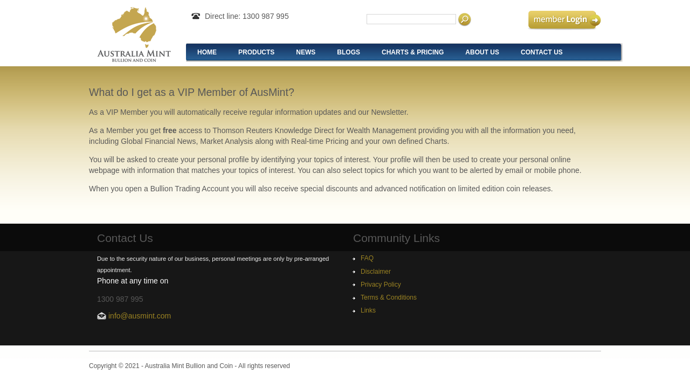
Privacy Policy (381, 284)
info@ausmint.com (139, 316)
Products (256, 52)
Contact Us (542, 52)
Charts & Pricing (413, 52)
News (305, 52)
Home (207, 52)
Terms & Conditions (389, 297)
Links (368, 310)
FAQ (367, 258)
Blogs (348, 52)
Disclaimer (376, 271)
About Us (482, 52)
